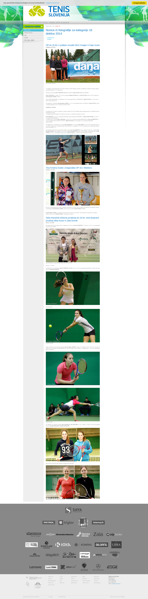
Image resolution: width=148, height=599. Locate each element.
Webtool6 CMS (62, 596)
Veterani (73, 578)
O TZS (61, 576)
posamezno (50, 37)
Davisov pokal (51, 584)
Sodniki (26, 37)
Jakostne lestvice (28, 32)
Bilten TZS (62, 582)
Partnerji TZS (74, 576)
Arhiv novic (50, 576)
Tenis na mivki (86, 582)
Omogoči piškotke (139, 3)
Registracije (96, 576)
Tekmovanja (27, 30)
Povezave (96, 580)
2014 (53, 26)
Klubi (84, 576)
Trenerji (50, 578)
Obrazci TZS (51, 582)
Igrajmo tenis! (74, 582)
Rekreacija (85, 578)
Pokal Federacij (97, 582)
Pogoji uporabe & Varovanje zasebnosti (31, 596)
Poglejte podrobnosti (52, 3)
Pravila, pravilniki (86, 580)
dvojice (49, 39)
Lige (25, 35)
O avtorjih (50, 596)
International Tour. (52, 580)
